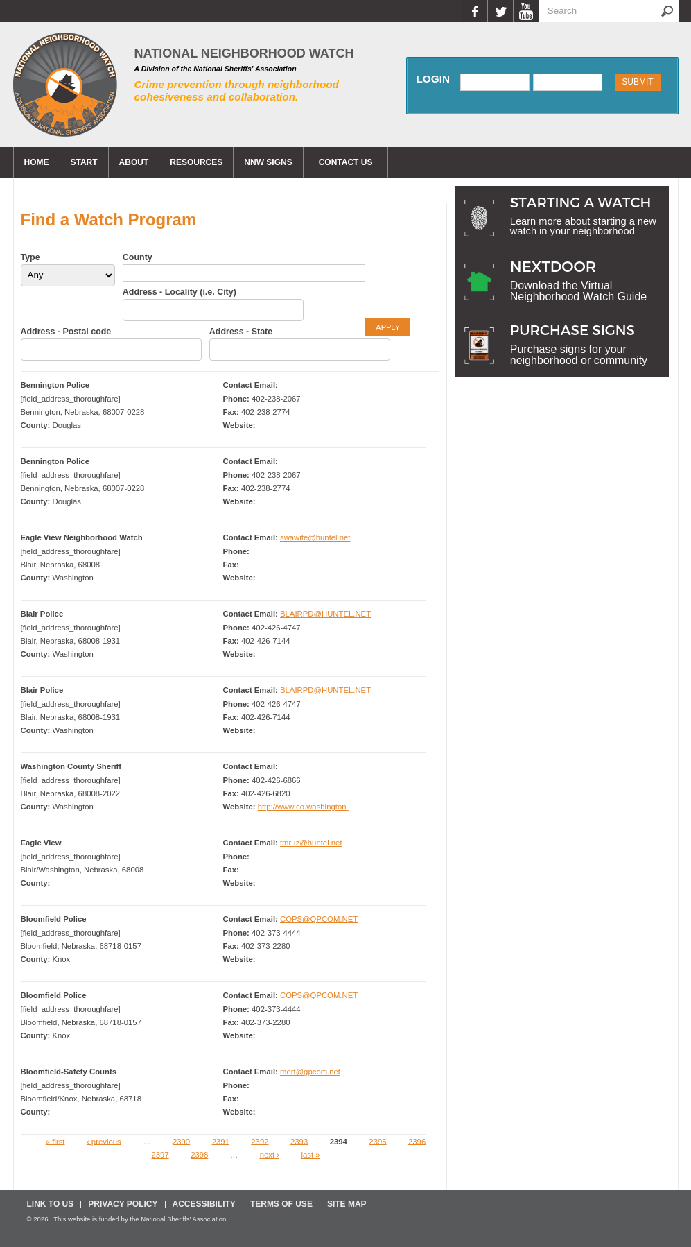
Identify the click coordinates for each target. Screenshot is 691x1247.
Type (30, 257)
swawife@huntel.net (315, 537)
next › (269, 1155)
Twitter (500, 11)
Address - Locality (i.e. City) (179, 292)
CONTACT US (346, 162)
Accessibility (204, 1204)
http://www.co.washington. (303, 806)
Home (36, 162)
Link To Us (50, 1204)
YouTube (526, 11)
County (137, 257)
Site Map (347, 1204)
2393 (299, 1141)
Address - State (240, 331)
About (134, 162)
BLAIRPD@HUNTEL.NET (325, 614)
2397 (159, 1155)
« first (55, 1141)
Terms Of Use (281, 1204)
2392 (259, 1141)
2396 (417, 1141)
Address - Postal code (66, 331)
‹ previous (104, 1141)
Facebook (474, 11)
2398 (199, 1155)
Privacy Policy (122, 1204)
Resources (196, 162)
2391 (220, 1141)
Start (84, 162)
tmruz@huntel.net (311, 843)
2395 (377, 1141)
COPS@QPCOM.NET (319, 919)
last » (310, 1155)
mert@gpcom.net (310, 1071)
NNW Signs (268, 162)
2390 (181, 1141)
